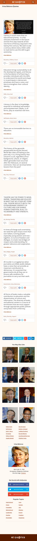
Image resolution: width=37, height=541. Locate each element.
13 (6, 142)
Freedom (21, 515)
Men (5, 251)
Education (6, 59)
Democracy (17, 284)
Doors (15, 118)
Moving (8, 219)
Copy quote (13, 63)
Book (11, 118)
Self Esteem (6, 118)
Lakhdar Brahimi (23, 431)
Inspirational (9, 502)
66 (6, 63)
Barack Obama (23, 433)
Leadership (9, 512)
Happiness (21, 518)
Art (4, 219)
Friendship (9, 507)
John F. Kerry (9, 431)
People (13, 251)
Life (20, 507)
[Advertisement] (18, 13)
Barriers (11, 138)
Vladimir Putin (22, 438)
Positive (8, 515)
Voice (8, 94)
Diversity (12, 219)
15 (6, 122)
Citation (23, 473)
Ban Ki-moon (22, 426)
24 (6, 97)
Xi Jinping (8, 433)
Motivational (9, 510)
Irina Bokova (7, 55)
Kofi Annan (9, 429)
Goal (11, 94)
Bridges (8, 251)
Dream (20, 512)
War (5, 174)
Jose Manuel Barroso (24, 436)
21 (6, 178)
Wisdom (21, 510)
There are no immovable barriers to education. (17, 129)
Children (11, 59)
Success (21, 505)
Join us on (18, 484)
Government (7, 284)
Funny (7, 505)
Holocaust (11, 174)
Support (14, 316)
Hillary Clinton (10, 436)
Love (20, 502)
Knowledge (9, 518)
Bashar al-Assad (23, 429)
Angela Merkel (10, 438)
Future (16, 59)
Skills (5, 94)
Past (7, 174)
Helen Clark (9, 426)
